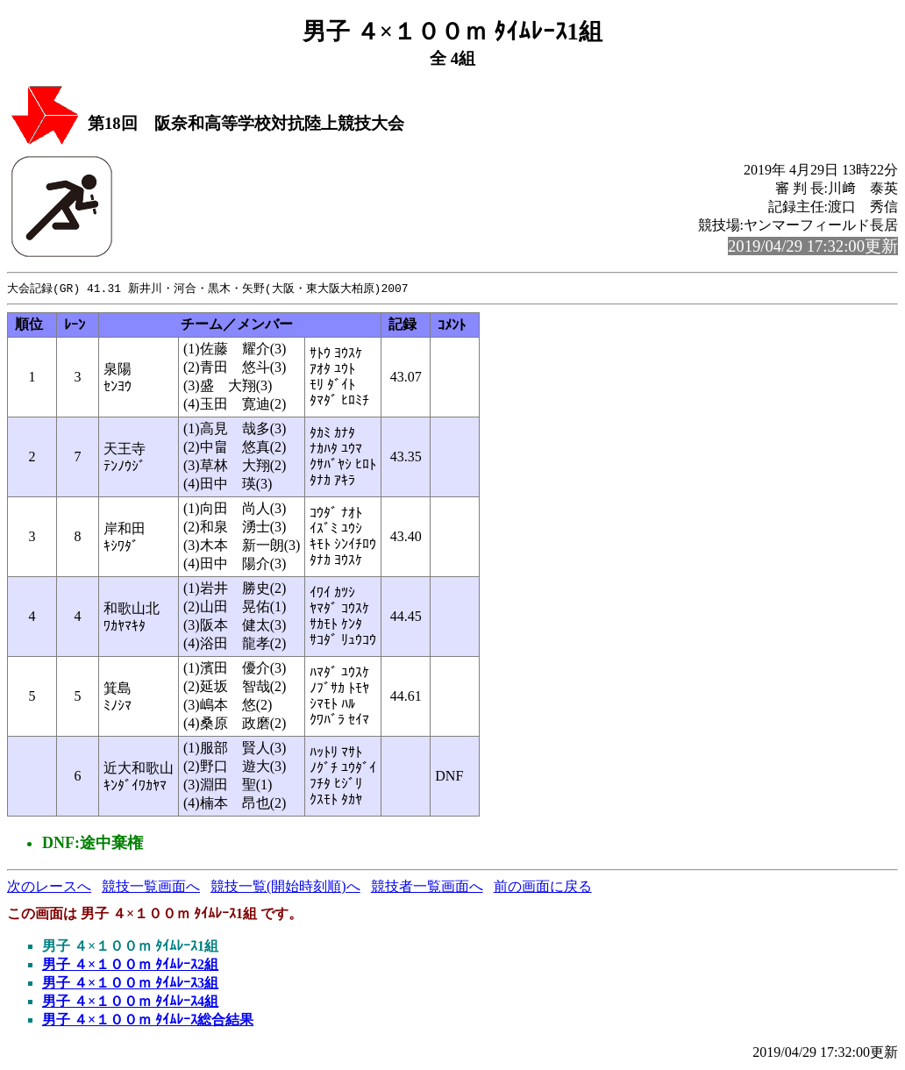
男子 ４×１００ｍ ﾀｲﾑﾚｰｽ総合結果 (147, 1020)
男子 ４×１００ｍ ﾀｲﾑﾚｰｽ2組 (130, 965)
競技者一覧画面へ (427, 887)
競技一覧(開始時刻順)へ (285, 887)
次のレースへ (49, 887)
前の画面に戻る (543, 887)
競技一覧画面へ (151, 887)
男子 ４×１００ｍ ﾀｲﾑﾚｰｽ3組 (130, 983)
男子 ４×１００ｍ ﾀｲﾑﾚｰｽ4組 (130, 1002)
